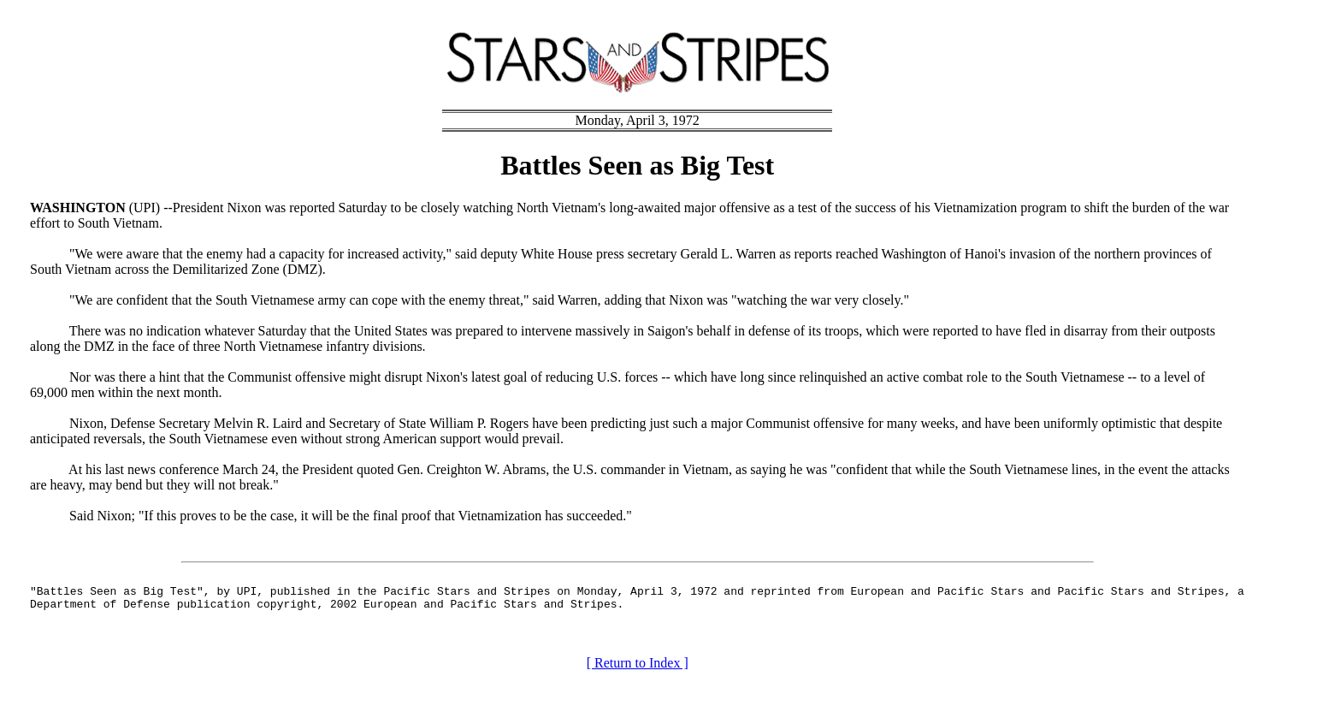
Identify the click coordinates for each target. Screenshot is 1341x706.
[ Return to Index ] (637, 668)
